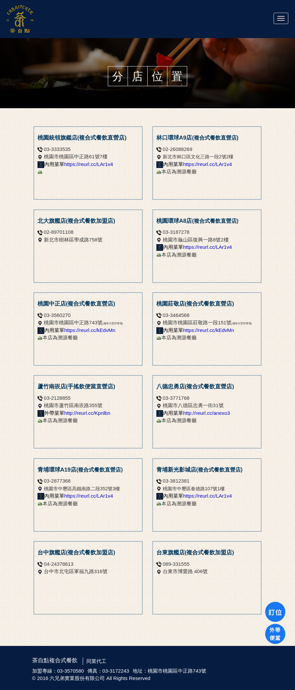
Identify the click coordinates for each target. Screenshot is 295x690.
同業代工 (96, 661)
